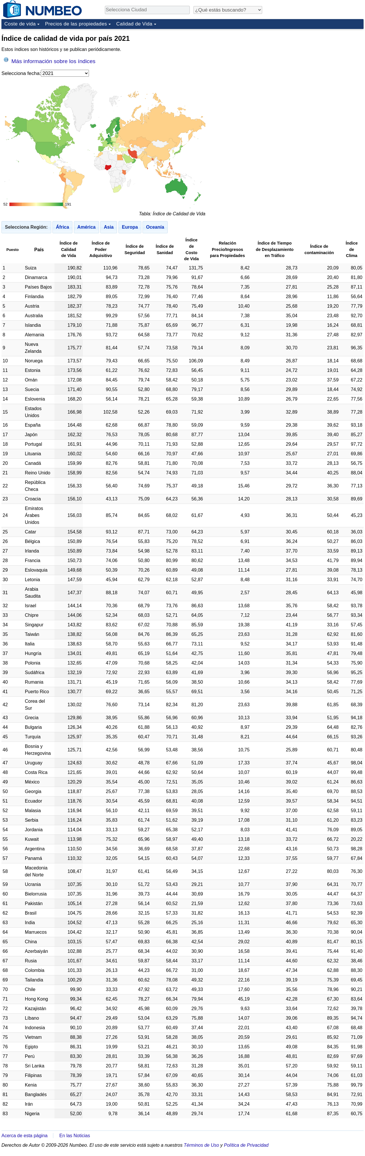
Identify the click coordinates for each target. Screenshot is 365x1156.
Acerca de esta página (24, 1135)
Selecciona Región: (26, 227)
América (86, 227)
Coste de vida (20, 24)
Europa (130, 227)
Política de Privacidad (246, 1145)
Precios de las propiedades (76, 24)
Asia (109, 227)
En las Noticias (74, 1135)
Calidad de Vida (134, 24)
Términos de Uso (201, 1145)
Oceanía (155, 227)
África (62, 227)
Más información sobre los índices (49, 60)
